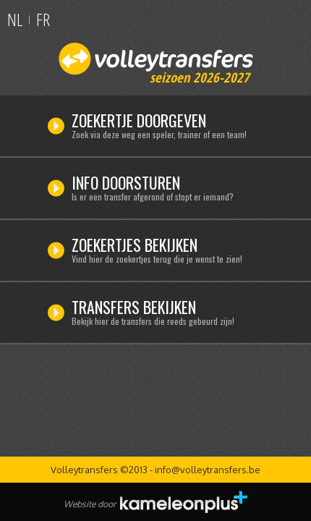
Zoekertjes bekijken (173, 251)
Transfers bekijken (173, 314)
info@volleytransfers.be (207, 469)
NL (14, 19)
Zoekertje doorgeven (173, 127)
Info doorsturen (173, 189)
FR (43, 19)
